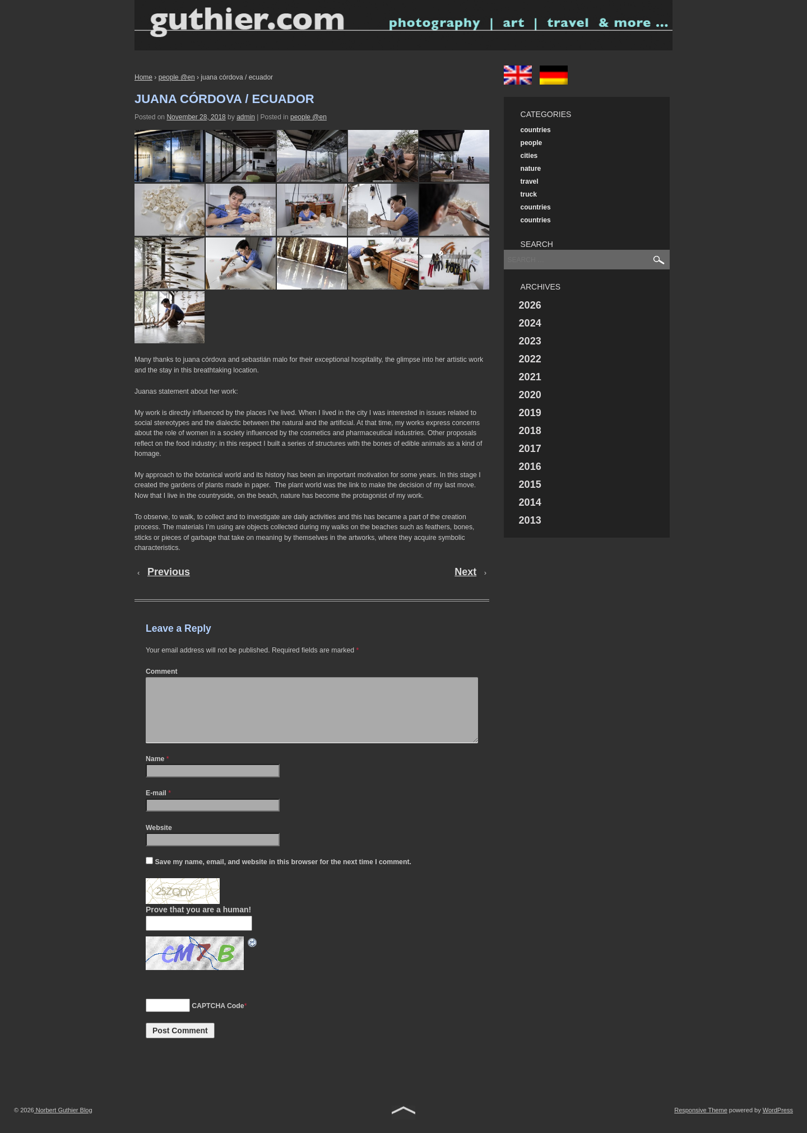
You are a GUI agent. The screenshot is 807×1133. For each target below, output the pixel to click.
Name (155, 772)
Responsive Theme (700, 1123)
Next (465, 571)
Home (143, 77)
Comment (162, 671)
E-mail (156, 806)
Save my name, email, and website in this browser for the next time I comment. (283, 875)
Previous (168, 571)
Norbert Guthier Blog (63, 1123)
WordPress (778, 1123)
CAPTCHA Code (218, 1019)
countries (536, 130)
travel (530, 181)
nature (531, 168)
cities (529, 156)
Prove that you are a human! (198, 922)
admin (245, 117)
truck (529, 194)
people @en (177, 77)
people (531, 143)
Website (159, 841)
